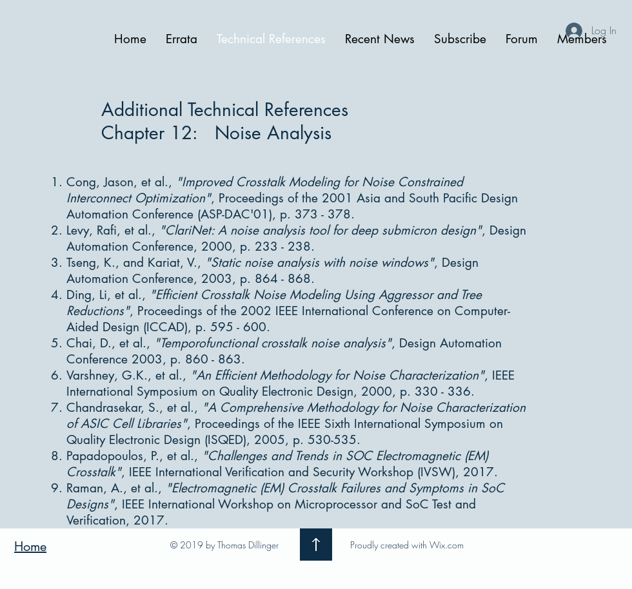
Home (30, 546)
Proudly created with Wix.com (407, 545)
